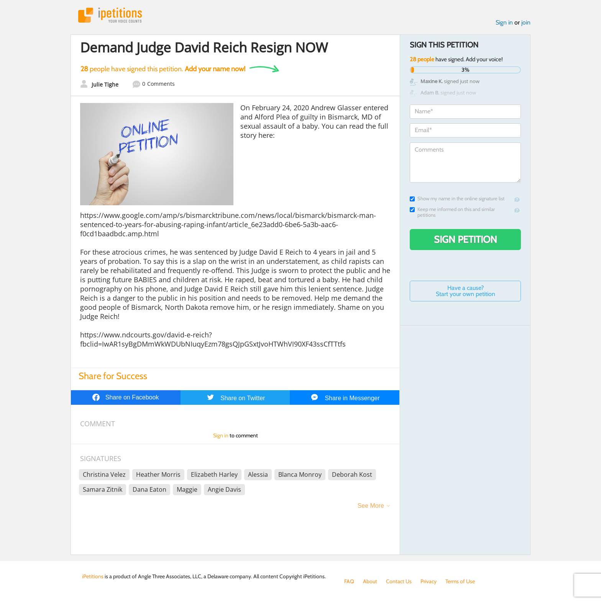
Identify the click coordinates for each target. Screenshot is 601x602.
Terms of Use (460, 581)
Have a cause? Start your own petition (465, 291)
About (370, 581)
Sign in (504, 22)
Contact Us (399, 581)
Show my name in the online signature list (457, 198)
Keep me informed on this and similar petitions (452, 212)
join (525, 22)
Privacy (428, 581)
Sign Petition (465, 239)
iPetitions (110, 15)
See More (371, 505)
